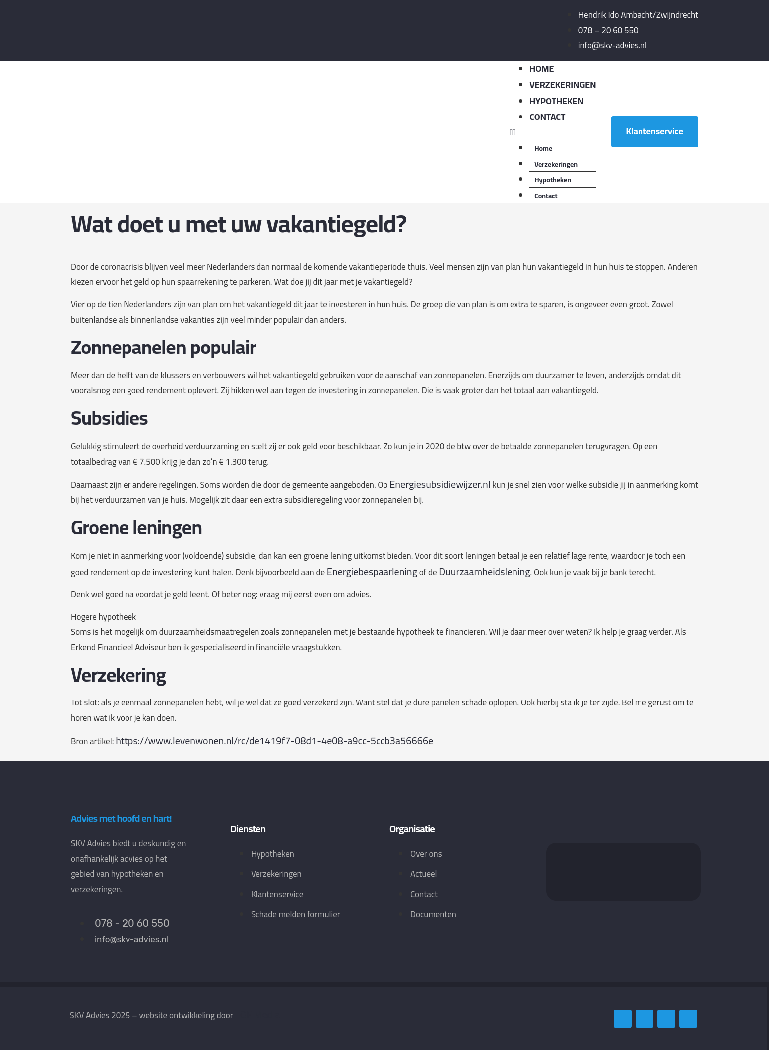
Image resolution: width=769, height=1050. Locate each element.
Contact (547, 117)
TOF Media (257, 1014)
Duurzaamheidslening (484, 571)
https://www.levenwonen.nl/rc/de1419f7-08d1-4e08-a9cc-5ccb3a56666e (274, 740)
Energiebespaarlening (372, 571)
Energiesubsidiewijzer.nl (439, 484)
